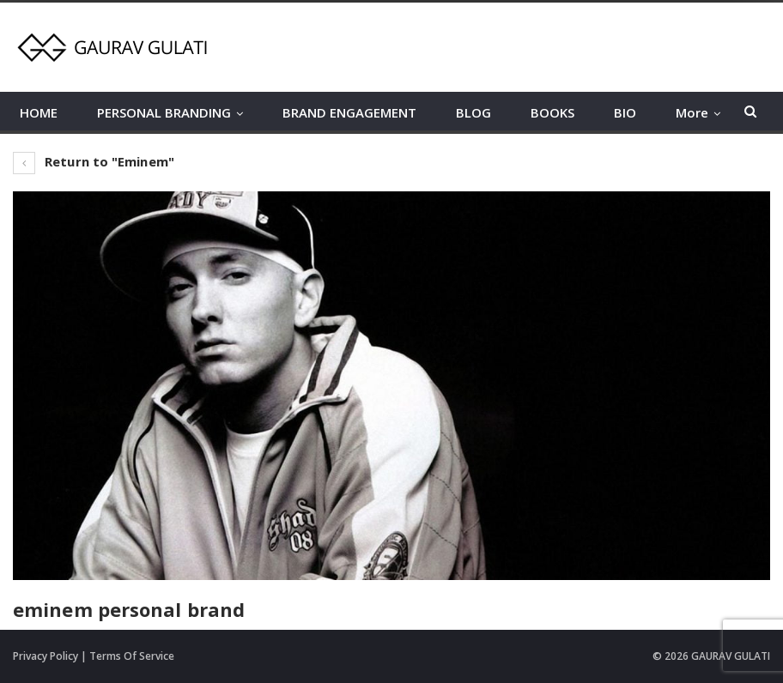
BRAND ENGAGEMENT (349, 112)
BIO (625, 112)
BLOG (473, 112)
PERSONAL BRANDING (164, 112)
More (692, 112)
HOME (39, 112)
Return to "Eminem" (93, 161)
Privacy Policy (45, 656)
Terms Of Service (131, 656)
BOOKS (552, 112)
